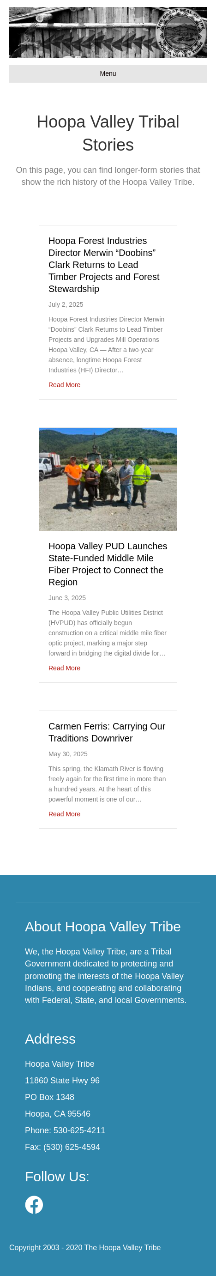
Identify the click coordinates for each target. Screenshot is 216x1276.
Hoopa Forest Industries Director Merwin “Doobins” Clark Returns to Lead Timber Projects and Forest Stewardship (103, 265)
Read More (64, 385)
